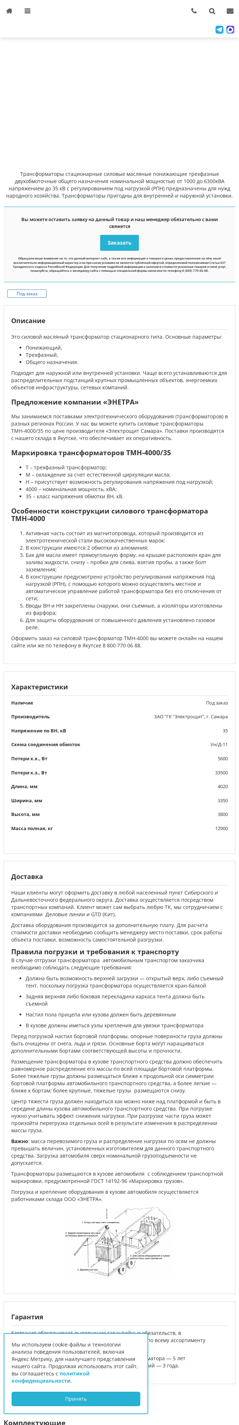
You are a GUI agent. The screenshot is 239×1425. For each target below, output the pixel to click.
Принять (76, 1398)
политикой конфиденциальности (51, 1377)
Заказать (119, 242)
